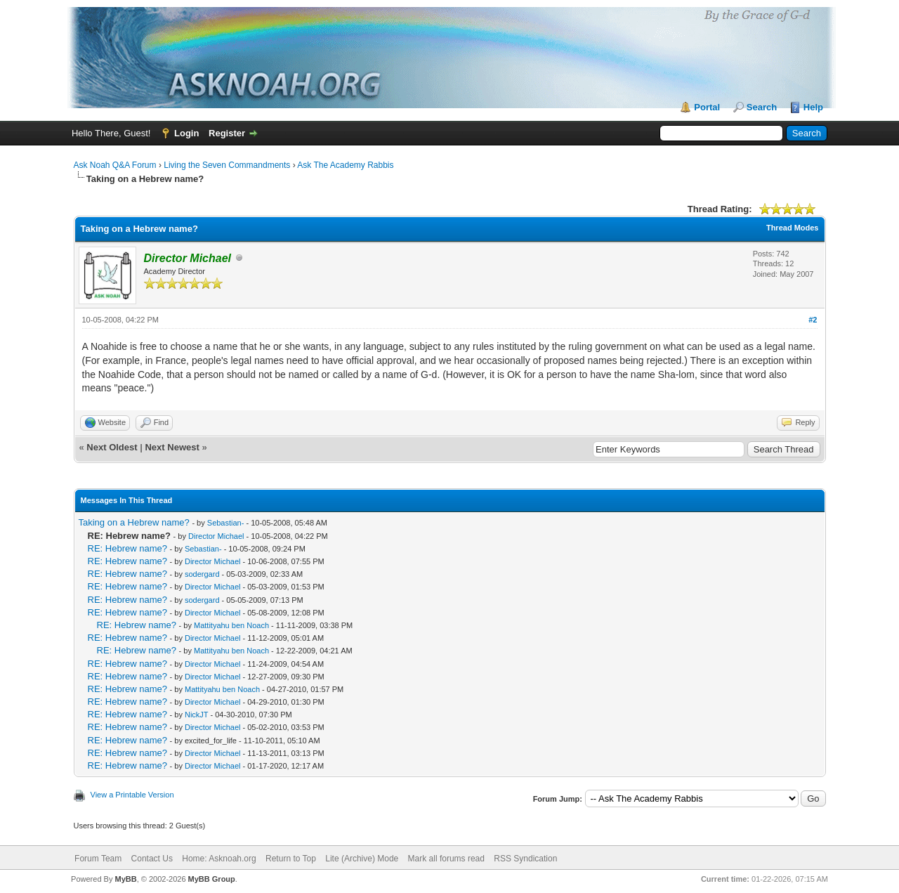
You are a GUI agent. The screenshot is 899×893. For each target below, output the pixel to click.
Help (813, 107)
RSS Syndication (525, 858)
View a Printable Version (132, 794)
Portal (707, 107)
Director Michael (216, 536)
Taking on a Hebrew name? (134, 522)
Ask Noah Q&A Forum (115, 165)
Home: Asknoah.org (219, 858)
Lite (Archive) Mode (361, 858)
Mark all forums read (446, 858)
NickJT (196, 714)
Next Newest (172, 447)
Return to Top (290, 858)
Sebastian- (225, 523)
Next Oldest (111, 447)
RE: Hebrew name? (127, 548)
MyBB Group (211, 879)
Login (186, 133)
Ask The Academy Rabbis (345, 165)
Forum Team (98, 858)
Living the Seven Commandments (227, 165)
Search (762, 107)
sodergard (202, 574)
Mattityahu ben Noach (231, 625)
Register (227, 133)
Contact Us (152, 858)
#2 (812, 319)
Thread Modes (792, 227)
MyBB (125, 879)
